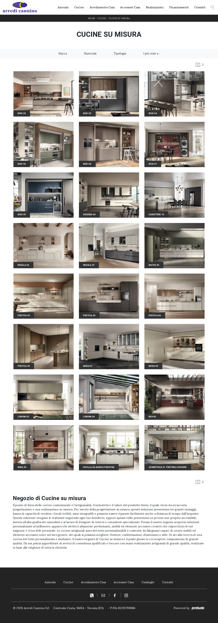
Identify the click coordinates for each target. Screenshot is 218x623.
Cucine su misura (119, 18)
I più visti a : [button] (151, 53)
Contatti (199, 7)
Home (91, 18)
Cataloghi (148, 582)
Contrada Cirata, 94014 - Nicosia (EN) (78, 608)
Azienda (63, 7)
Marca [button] (62, 53)
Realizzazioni (155, 7)
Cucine (79, 7)
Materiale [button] (90, 53)
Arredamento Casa (102, 7)
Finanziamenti (179, 7)
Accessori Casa (130, 7)
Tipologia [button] (120, 53)
